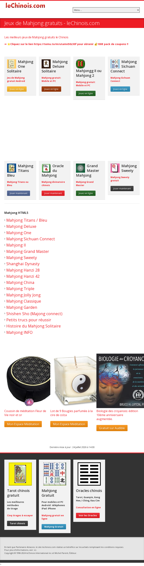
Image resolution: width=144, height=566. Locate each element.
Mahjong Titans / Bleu (26, 220)
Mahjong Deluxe (21, 226)
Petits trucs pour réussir (28, 319)
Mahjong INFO (19, 332)
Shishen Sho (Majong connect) (34, 313)
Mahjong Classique (23, 301)
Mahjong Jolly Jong (23, 295)
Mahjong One (18, 232)
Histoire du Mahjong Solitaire (33, 326)
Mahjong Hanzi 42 (23, 276)
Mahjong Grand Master (27, 251)
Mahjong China (20, 282)
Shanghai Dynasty (23, 263)
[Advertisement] (72, 132)
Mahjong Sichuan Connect (30, 238)
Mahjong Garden (21, 307)
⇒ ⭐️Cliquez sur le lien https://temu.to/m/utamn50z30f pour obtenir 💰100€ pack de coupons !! (66, 44)
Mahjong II (16, 245)
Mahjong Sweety (21, 257)
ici (35, 550)
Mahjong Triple (20, 288)
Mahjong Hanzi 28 (23, 270)
